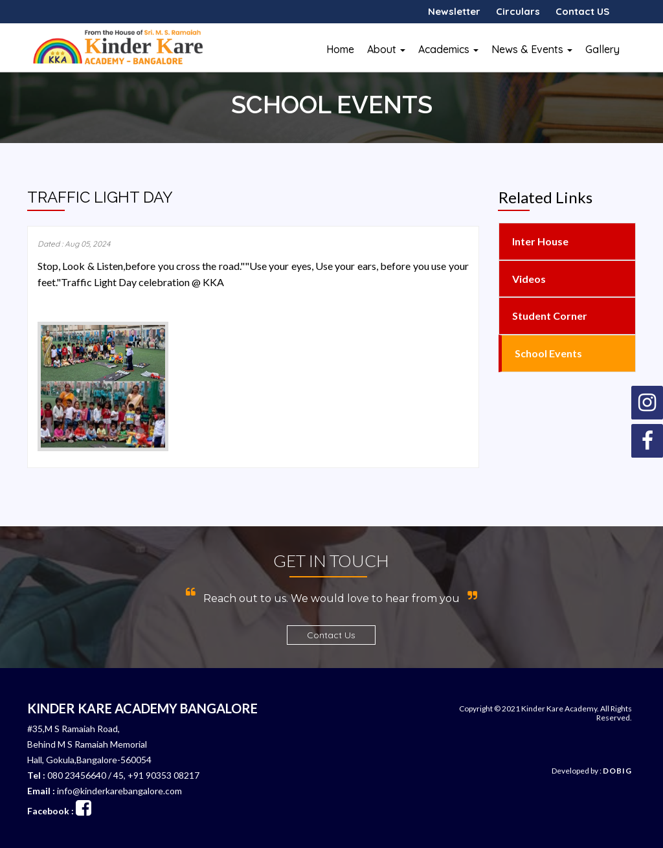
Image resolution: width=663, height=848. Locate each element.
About (386, 49)
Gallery (602, 49)
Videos (528, 279)
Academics (448, 49)
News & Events (531, 49)
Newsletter (454, 11)
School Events (547, 353)
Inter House (539, 241)
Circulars (518, 11)
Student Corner (548, 315)
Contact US (582, 11)
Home (340, 49)
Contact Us (331, 635)
